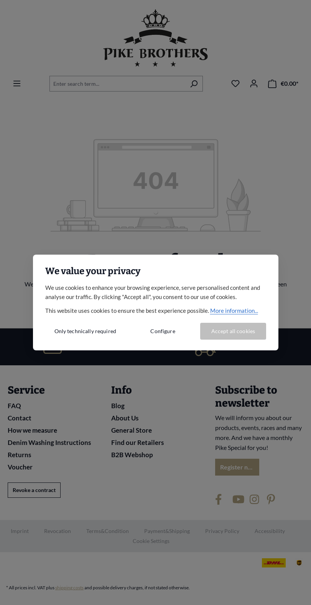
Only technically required (85, 331)
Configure (162, 331)
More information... (234, 310)
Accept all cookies (233, 331)
